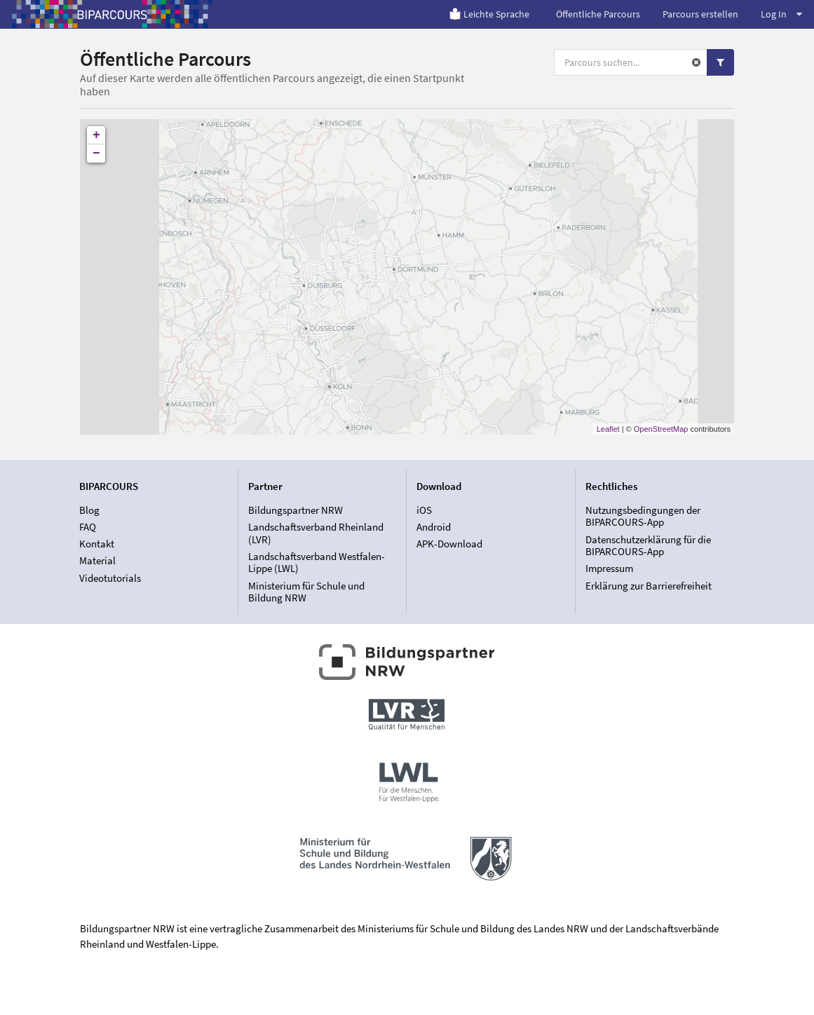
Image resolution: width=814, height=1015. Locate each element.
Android (433, 526)
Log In (781, 14)
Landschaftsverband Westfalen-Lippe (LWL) (316, 562)
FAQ (87, 526)
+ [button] (96, 135)
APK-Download (449, 543)
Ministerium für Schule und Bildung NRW (306, 591)
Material (97, 560)
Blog (89, 510)
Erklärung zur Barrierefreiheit (648, 585)
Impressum (609, 568)
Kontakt (96, 543)
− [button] (96, 153)
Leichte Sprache (489, 14)
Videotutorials (110, 578)
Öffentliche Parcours (598, 14)
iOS (424, 510)
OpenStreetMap (661, 429)
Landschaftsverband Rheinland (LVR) (316, 533)
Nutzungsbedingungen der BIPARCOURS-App (642, 516)
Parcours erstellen (700, 14)
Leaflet (608, 429)
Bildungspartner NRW (295, 510)
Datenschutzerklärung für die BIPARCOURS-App (648, 546)
